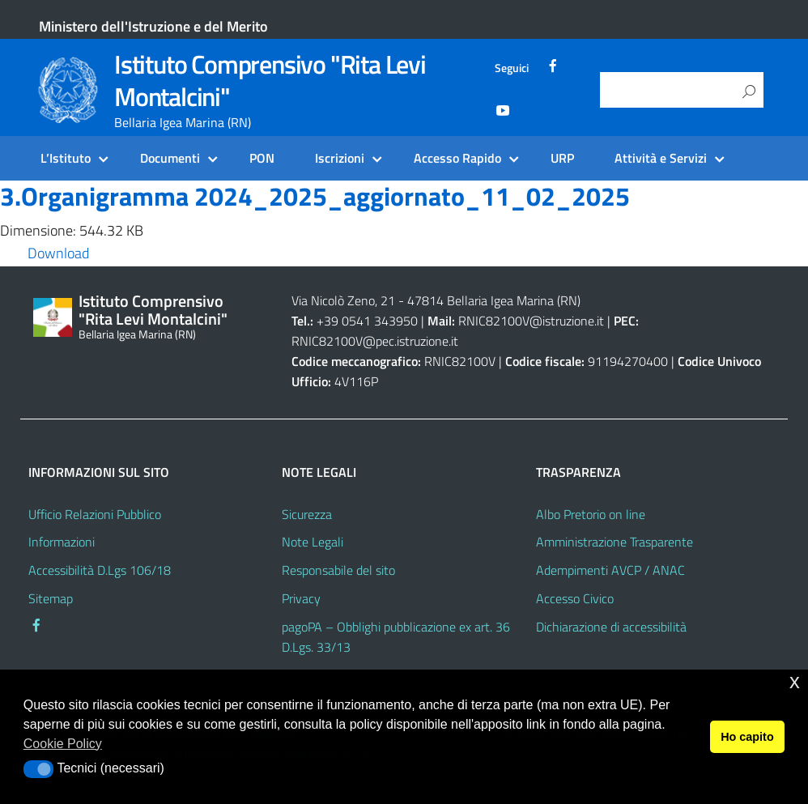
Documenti (170, 158)
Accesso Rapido (457, 158)
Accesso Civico (575, 598)
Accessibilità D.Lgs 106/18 (99, 570)
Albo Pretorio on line (590, 514)
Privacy (301, 598)
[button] (38, 769)
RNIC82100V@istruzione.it (531, 320)
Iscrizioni (339, 158)
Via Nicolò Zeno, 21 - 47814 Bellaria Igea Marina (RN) (435, 300)
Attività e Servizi (661, 158)
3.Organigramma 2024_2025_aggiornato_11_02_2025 (315, 196)
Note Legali (312, 541)
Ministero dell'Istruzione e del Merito (153, 26)
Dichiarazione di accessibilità (611, 626)
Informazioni (61, 541)
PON (261, 158)
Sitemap (50, 598)
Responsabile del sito (338, 570)
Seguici (512, 68)
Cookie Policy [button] (62, 744)
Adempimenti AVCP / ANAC (610, 570)
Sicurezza (307, 514)
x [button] (794, 681)
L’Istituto (65, 158)
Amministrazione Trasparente (614, 541)
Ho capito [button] (747, 736)
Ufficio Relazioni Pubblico (94, 514)
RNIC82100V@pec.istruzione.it (374, 341)
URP (562, 158)
